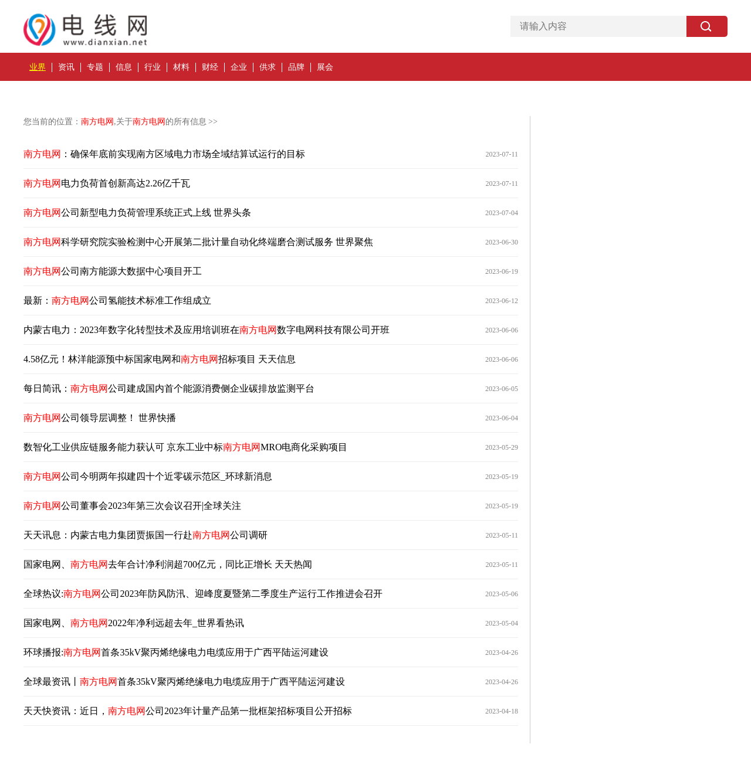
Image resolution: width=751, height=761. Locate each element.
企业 (239, 67)
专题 (95, 67)
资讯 (66, 67)
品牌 (296, 67)
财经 (210, 67)
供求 (267, 67)
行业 (152, 67)
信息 (124, 67)
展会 (325, 67)
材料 (181, 67)
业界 (37, 67)
